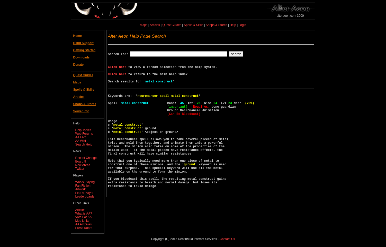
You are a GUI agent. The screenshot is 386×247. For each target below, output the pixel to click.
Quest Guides (172, 25)
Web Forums (84, 133)
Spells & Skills (193, 25)
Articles (155, 25)
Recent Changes (86, 158)
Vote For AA (83, 217)
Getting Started (84, 50)
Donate (78, 64)
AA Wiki (80, 141)
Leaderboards (84, 196)
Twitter (79, 169)
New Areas (82, 165)
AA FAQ (80, 137)
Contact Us (227, 239)
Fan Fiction (83, 186)
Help (233, 25)
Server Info (81, 111)
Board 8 (80, 161)
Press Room (83, 228)
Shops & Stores (216, 25)
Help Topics (83, 130)
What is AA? (83, 213)
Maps (143, 25)
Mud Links (82, 221)
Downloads (81, 57)
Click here (117, 69)
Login (242, 25)
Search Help (83, 144)
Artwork (80, 189)
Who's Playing (85, 182)
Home (77, 36)
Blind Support (83, 43)
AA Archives (83, 224)
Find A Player (84, 193)
